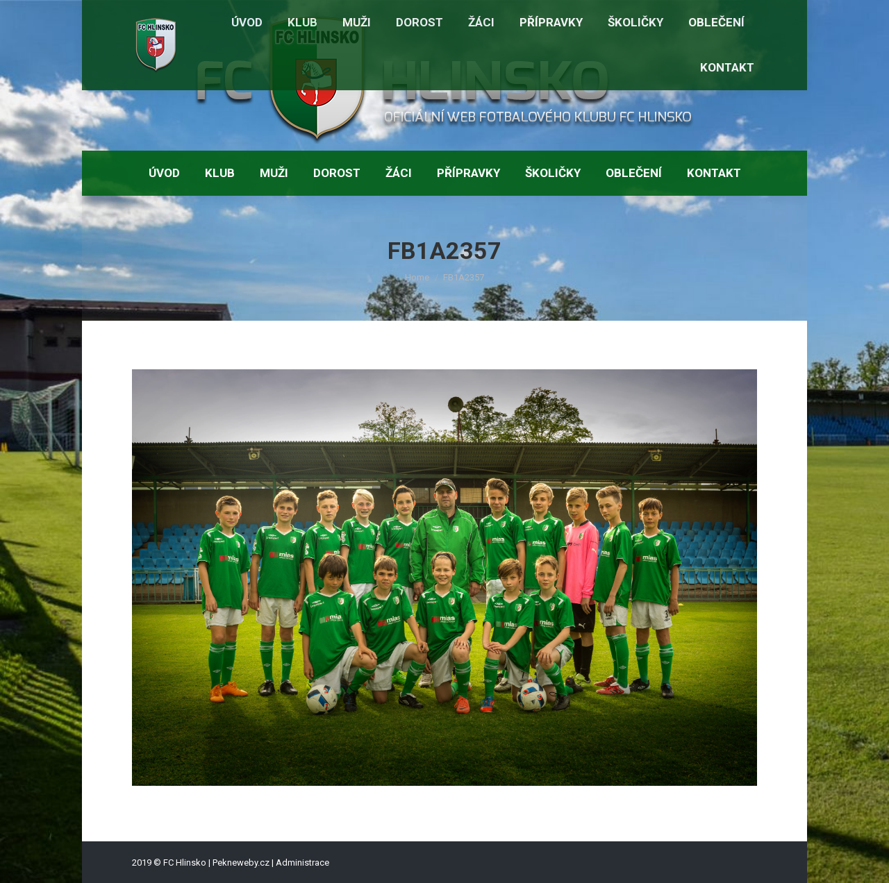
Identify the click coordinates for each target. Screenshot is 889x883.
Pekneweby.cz (241, 862)
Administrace (302, 862)
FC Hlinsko (184, 862)
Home (417, 277)
